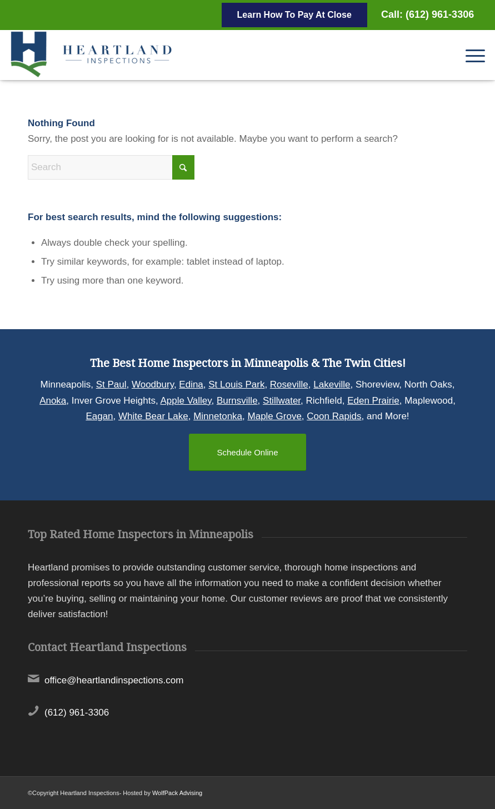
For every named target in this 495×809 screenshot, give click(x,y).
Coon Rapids (334, 416)
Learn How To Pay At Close (294, 14)
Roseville (289, 384)
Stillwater (282, 400)
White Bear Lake (153, 416)
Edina (191, 384)
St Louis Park (236, 384)
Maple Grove (275, 416)
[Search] (111, 167)
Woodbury (153, 384)
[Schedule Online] (247, 452)
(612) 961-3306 (76, 712)
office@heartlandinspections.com (113, 680)
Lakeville (331, 384)
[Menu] (469, 55)
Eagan (99, 416)
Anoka (52, 400)
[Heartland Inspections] (93, 55)
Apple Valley (185, 400)
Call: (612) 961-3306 (427, 14)
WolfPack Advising (177, 793)
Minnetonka (217, 416)
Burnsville (237, 400)
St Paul (111, 384)
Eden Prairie (373, 400)
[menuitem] (469, 55)
